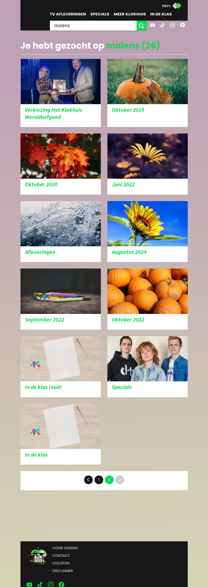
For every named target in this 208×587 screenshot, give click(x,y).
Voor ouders (65, 547)
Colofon (61, 563)
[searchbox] (93, 25)
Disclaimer (62, 570)
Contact (61, 555)
